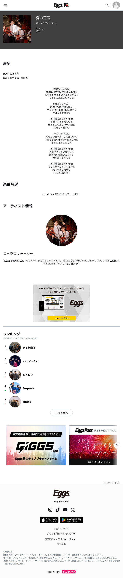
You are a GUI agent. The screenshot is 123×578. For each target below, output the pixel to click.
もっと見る (61, 412)
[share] (38, 30)
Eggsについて (61, 528)
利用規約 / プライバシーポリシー (62, 538)
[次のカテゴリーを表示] (117, 445)
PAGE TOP (112, 483)
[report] (43, 30)
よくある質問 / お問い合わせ (61, 533)
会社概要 (61, 543)
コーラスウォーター (46, 22)
